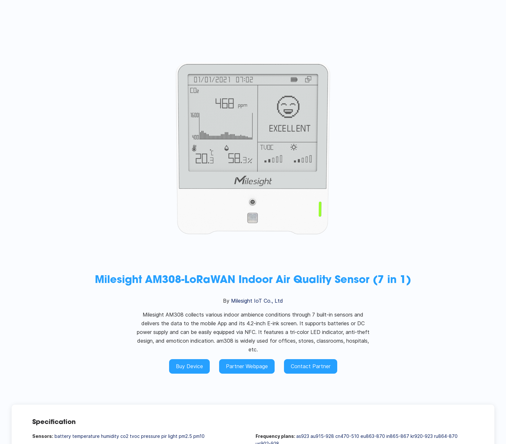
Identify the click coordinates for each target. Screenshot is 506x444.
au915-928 (322, 436)
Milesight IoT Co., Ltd (257, 301)
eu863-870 (372, 436)
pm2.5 (185, 436)
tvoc (135, 436)
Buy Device (189, 366)
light (172, 436)
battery (63, 436)
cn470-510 (347, 436)
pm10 (199, 436)
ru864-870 (446, 436)
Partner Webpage (247, 366)
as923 (302, 436)
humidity (110, 436)
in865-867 (397, 436)
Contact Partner (310, 366)
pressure (150, 436)
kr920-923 (421, 436)
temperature (86, 436)
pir (164, 436)
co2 (124, 436)
